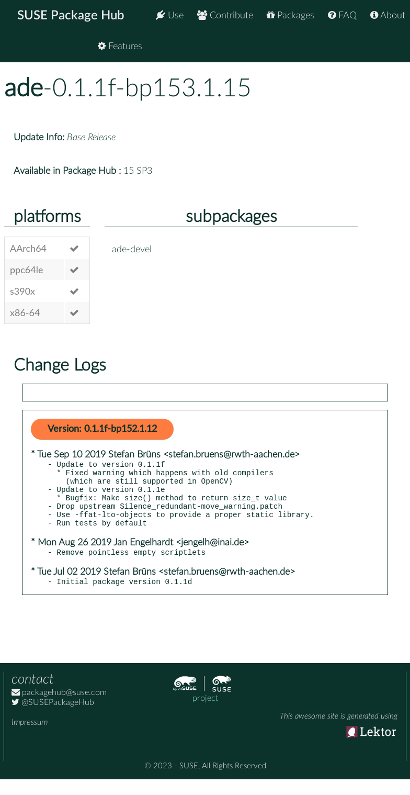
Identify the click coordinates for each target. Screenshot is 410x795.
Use (170, 15)
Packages (290, 15)
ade (23, 88)
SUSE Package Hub (70, 15)
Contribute (225, 15)
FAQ (342, 15)
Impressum (30, 738)
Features (383, 47)
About (387, 15)
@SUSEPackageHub (53, 718)
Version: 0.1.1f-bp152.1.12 (102, 429)
